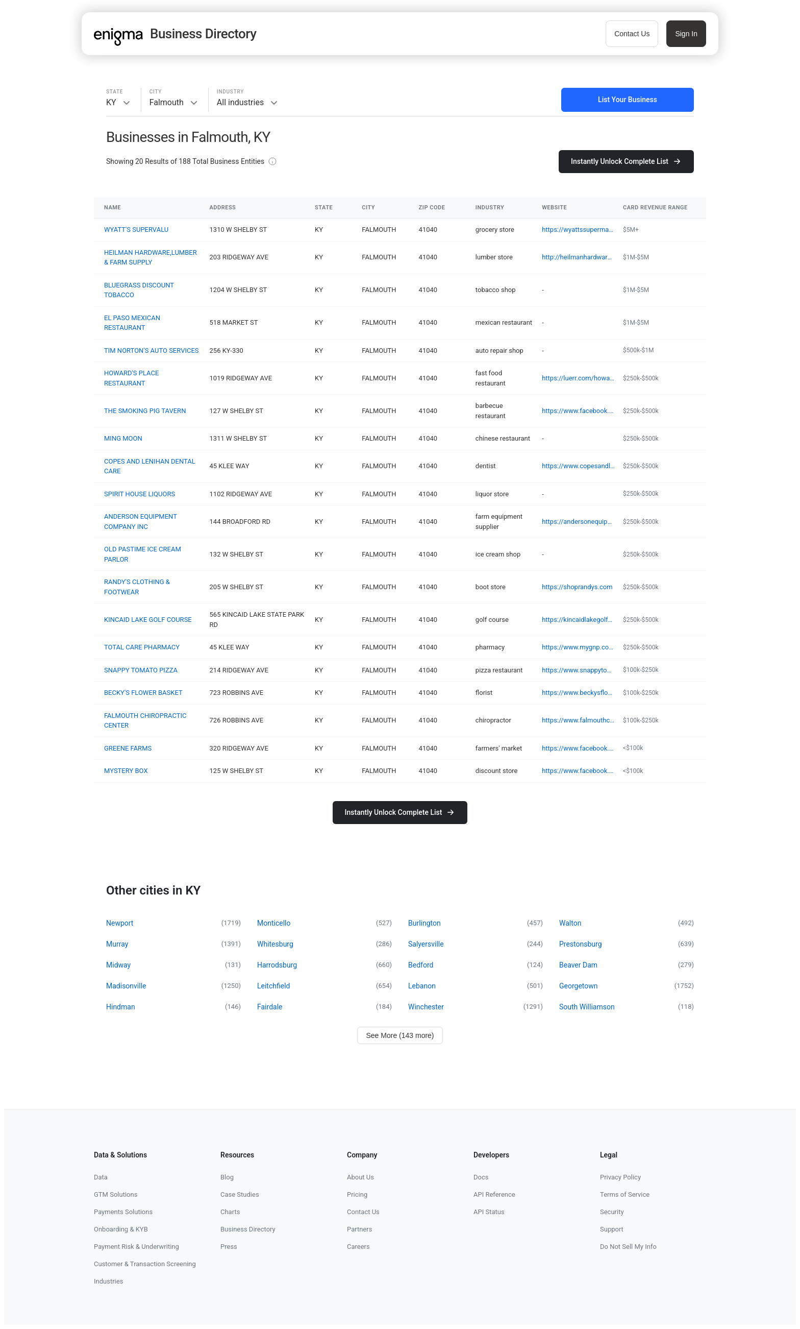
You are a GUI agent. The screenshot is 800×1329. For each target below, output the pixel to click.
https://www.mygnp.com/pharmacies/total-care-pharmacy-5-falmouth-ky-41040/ (578, 647)
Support (611, 1229)
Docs (480, 1177)
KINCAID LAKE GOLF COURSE (148, 619)
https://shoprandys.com (577, 587)
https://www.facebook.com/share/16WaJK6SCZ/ (578, 748)
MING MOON (123, 438)
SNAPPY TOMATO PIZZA (141, 670)
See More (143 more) (400, 1035)
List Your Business (627, 99)
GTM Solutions (115, 1194)
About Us (360, 1177)
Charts (230, 1212)
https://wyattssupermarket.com (578, 229)
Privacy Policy (620, 1177)
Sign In (686, 34)
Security (612, 1212)
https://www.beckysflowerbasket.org (578, 692)
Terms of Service (624, 1194)
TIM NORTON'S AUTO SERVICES (151, 350)
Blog (227, 1177)
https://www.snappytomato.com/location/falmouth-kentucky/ (578, 670)
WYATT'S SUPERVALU (136, 229)
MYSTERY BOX (126, 771)
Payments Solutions (123, 1212)
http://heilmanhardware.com (578, 257)
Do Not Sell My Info (628, 1246)
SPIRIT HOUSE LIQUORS (139, 494)
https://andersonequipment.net (578, 521)
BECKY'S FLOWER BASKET (143, 692)
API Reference (494, 1194)
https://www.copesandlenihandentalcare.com (578, 466)
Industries (108, 1281)
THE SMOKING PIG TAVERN (145, 411)
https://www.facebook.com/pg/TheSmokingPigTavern (578, 411)
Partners (359, 1229)
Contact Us (631, 34)
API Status (489, 1212)
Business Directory (248, 1229)
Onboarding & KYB (121, 1229)
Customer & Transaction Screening (145, 1264)
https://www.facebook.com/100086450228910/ (578, 771)
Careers (358, 1246)
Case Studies (239, 1194)
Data (101, 1177)
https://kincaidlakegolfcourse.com (578, 619)
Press (228, 1246)
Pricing (357, 1194)
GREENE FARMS (128, 748)
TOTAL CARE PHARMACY (142, 647)
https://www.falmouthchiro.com (578, 720)
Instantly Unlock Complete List (626, 161)
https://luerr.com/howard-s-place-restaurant (578, 378)
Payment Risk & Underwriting (136, 1246)
